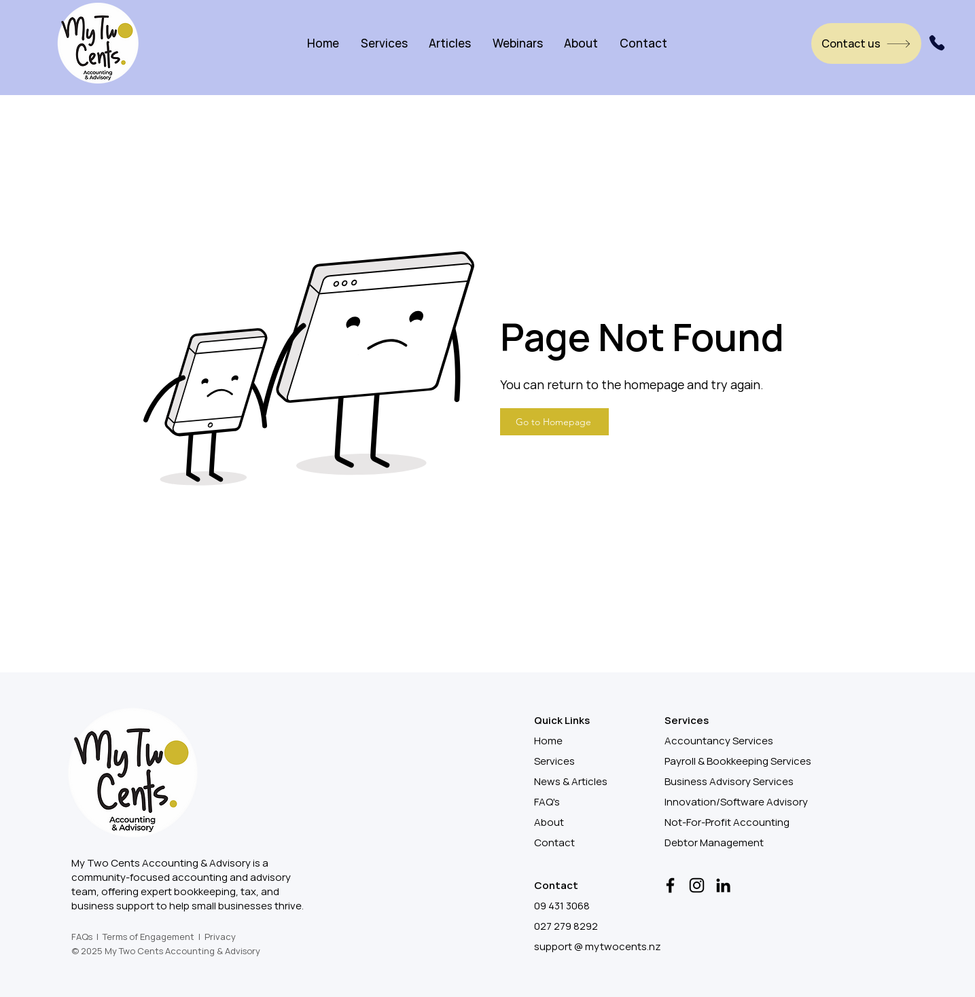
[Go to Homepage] (554, 421)
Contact (554, 842)
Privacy (220, 936)
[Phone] (937, 43)
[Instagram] (697, 885)
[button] (384, 43)
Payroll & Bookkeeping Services (737, 761)
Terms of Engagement (148, 936)
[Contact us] (866, 43)
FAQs (81, 936)
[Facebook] (670, 885)
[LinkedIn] (723, 885)
